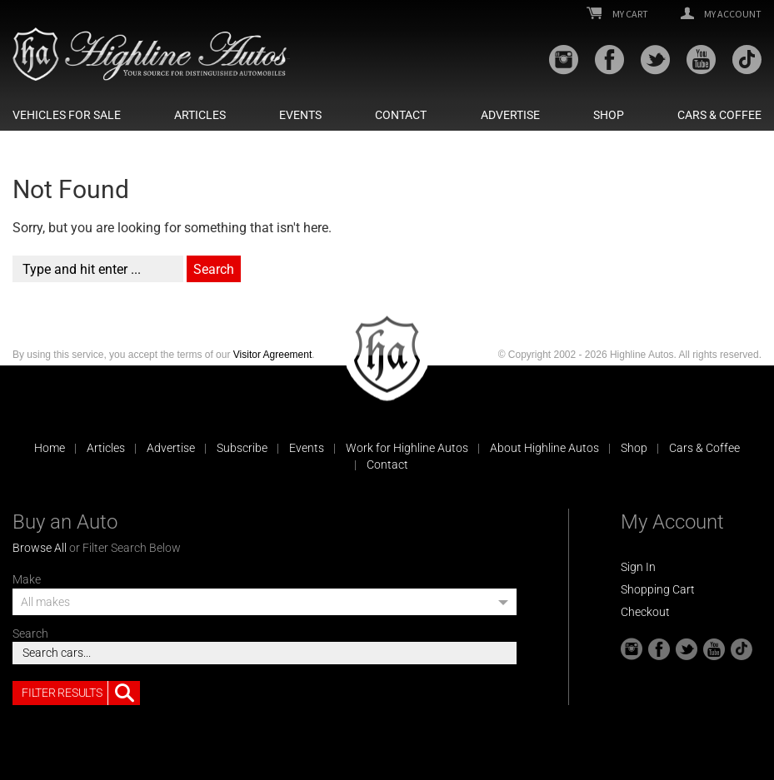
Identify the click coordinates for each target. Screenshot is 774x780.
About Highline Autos (544, 448)
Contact (401, 115)
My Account (721, 14)
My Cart (617, 14)
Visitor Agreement (272, 354)
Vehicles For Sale (66, 115)
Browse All (39, 547)
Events (300, 115)
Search (30, 633)
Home (49, 448)
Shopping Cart (658, 589)
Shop (608, 115)
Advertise (510, 115)
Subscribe (242, 448)
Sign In (638, 567)
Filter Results (81, 693)
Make (26, 579)
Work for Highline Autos (407, 448)
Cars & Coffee (719, 115)
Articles (200, 115)
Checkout (645, 612)
